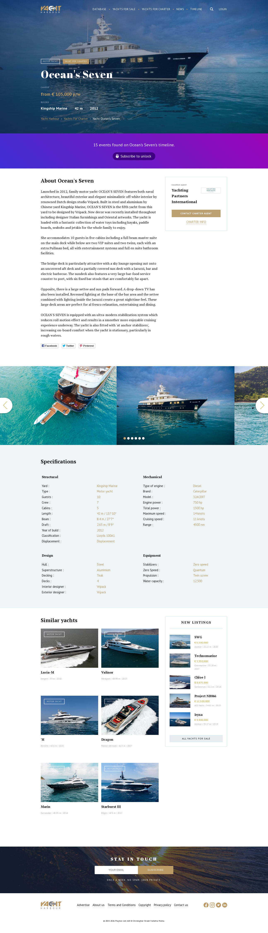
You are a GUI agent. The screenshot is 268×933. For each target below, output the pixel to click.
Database (99, 9)
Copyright (145, 905)
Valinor (107, 672)
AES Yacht (199, 705)
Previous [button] (6, 405)
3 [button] (132, 438)
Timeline (196, 9)
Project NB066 (205, 696)
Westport (105, 678)
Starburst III (111, 806)
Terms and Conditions (121, 905)
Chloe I (199, 677)
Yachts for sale (124, 9)
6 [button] (143, 438)
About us (99, 905)
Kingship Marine (54, 108)
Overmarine (200, 665)
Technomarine (205, 656)
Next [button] (262, 405)
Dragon (107, 739)
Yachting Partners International (184, 196)
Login (223, 9)
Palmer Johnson (109, 745)
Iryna (198, 714)
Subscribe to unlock (136, 156)
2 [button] (128, 438)
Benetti (44, 745)
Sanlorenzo (200, 686)
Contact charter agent (196, 213)
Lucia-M (47, 672)
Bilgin (104, 813)
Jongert (44, 678)
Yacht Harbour (51, 10)
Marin (45, 806)
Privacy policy (162, 905)
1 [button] (124, 438)
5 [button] (139, 438)
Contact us (181, 905)
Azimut (198, 646)
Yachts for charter (156, 9)
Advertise (83, 905)
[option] (58, 405)
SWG (198, 637)
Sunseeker (46, 813)
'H (42, 739)
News (180, 9)
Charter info (196, 222)
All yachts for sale (196, 738)
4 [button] (136, 438)
